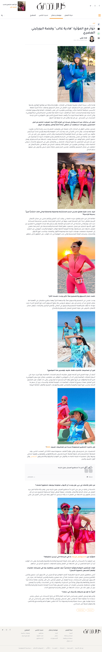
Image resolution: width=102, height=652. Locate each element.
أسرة (70, 633)
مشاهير (41, 633)
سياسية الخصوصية (25, 648)
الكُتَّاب (48, 648)
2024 (48, 447)
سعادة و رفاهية (67, 638)
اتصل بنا (54, 648)
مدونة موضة (81, 610)
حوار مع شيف (26, 636)
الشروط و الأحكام (38, 648)
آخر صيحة (90, 610)
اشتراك (62, 648)
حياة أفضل (68, 15)
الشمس (33, 457)
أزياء (56, 633)
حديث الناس (43, 15)
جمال (56, 636)
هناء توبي (83, 38)
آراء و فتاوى (39, 638)
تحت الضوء (40, 636)
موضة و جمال (56, 15)
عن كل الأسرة (79, 648)
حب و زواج (69, 641)
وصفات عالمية (25, 633)
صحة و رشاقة (68, 636)
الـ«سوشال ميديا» (79, 557)
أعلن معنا (70, 648)
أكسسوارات (54, 638)
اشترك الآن (13, 7)
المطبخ (33, 15)
